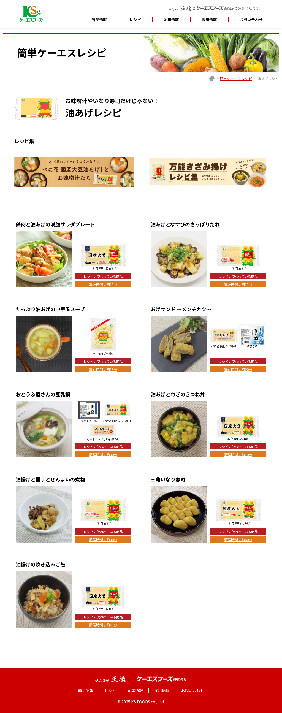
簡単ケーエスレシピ (236, 78)
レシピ (135, 19)
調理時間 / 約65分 (103, 624)
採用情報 (209, 19)
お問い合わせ (251, 19)
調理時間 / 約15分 (103, 284)
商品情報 (99, 19)
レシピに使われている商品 (103, 276)
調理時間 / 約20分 (238, 369)
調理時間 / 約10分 (238, 454)
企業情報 (135, 690)
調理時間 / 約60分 (238, 539)
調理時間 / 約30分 (103, 454)
